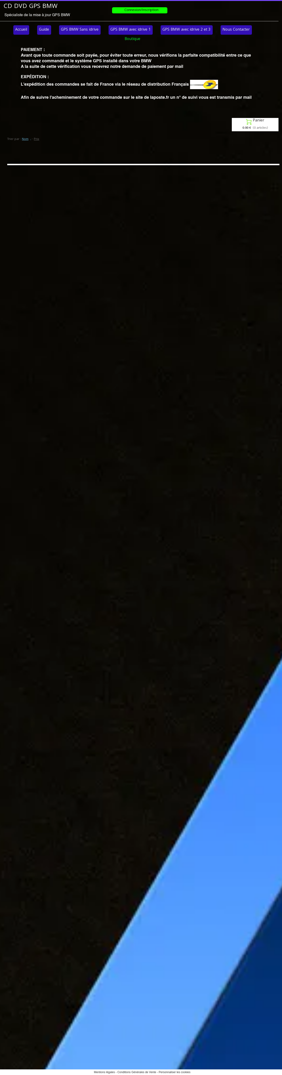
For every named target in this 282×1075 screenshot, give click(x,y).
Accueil (21, 30)
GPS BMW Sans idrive (80, 30)
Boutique (132, 39)
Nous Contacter (236, 30)
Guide (44, 30)
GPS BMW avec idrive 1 (130, 30)
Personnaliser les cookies (174, 1072)
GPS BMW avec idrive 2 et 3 (186, 30)
